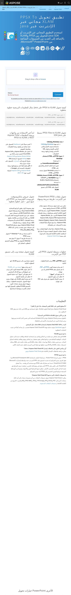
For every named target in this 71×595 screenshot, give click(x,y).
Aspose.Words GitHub (23, 156)
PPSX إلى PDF (44, 267)
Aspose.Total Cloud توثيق (33, 351)
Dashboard (16, 144)
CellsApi (43, 144)
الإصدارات (16, 161)
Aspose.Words (25, 170)
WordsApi (50, 144)
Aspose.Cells (16, 170)
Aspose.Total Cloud (53, 236)
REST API (21, 173)
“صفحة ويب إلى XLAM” (15, 267)
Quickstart (58, 327)
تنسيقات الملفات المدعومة (48, 383)
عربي (60, 3)
